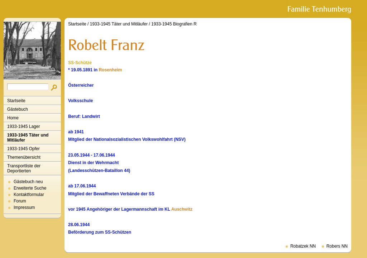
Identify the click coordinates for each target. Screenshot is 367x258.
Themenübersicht (23, 157)
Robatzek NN (303, 246)
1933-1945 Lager (23, 126)
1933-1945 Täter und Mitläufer (27, 138)
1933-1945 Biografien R (174, 24)
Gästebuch (17, 109)
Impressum (24, 207)
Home (13, 117)
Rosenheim (110, 69)
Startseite (16, 100)
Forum (20, 201)
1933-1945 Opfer (23, 148)
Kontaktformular (29, 194)
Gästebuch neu (28, 181)
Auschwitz (181, 209)
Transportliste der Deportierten (23, 168)
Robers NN (337, 246)
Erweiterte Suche (30, 188)
